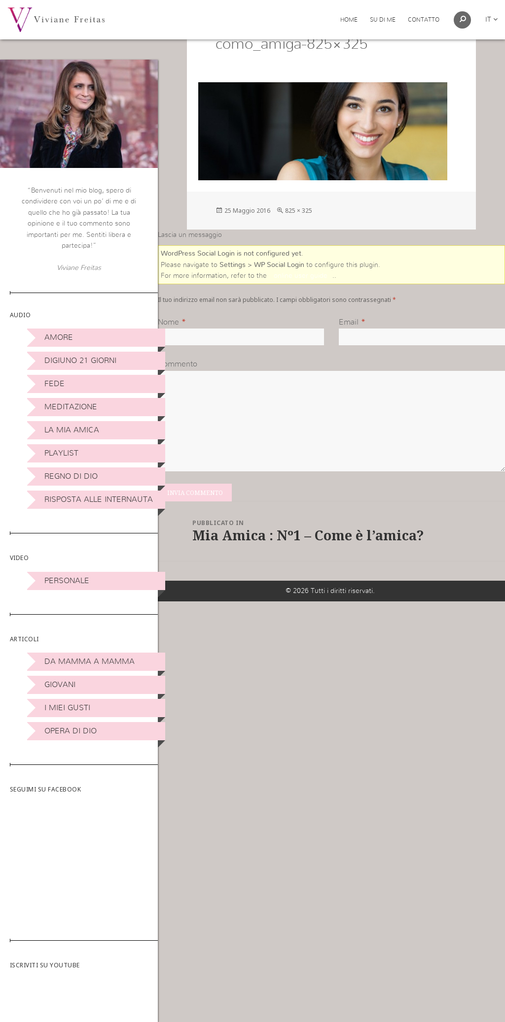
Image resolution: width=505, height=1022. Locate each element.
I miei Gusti (67, 708)
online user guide (300, 300)
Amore (58, 337)
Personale (66, 581)
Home (349, 20)
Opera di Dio (70, 731)
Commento (177, 388)
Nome (168, 346)
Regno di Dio (71, 476)
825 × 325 (298, 235)
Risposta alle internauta (98, 499)
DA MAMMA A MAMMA (89, 661)
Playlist (61, 453)
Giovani (59, 685)
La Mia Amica (71, 430)
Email (349, 346)
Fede (54, 384)
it (491, 19)
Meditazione (70, 407)
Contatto (423, 20)
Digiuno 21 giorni (80, 360)
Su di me (383, 20)
